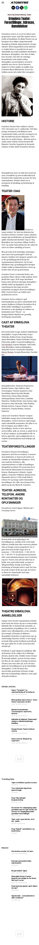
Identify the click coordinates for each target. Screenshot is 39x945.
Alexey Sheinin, (8, 352)
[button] (3, 2)
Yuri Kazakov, (7, 344)
